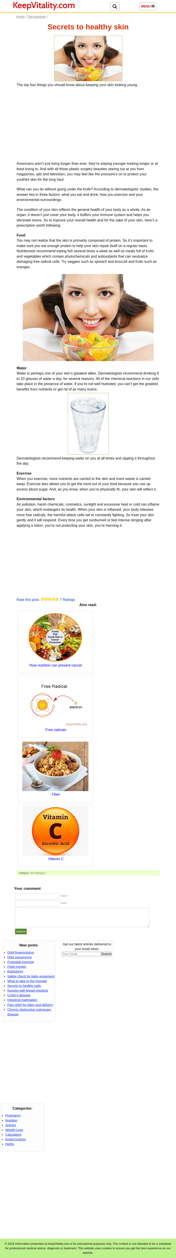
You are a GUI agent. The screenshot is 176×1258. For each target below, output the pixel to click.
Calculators (13, 1134)
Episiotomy (15, 971)
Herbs (9, 1144)
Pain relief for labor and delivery (30, 1005)
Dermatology (37, 873)
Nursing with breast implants (27, 990)
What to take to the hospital (27, 981)
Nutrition (11, 1120)
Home (20, 16)
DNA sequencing (19, 957)
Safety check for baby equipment (31, 976)
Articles (10, 1125)
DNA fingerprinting (20, 952)
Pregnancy (13, 1115)
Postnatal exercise (20, 962)
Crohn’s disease (19, 995)
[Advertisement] (88, 123)
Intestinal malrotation (22, 1000)
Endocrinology (15, 1139)
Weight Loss (14, 1130)
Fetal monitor (16, 966)
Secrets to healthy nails (24, 986)
